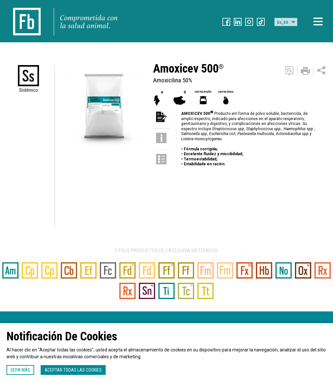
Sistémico (28, 90)
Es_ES (282, 22)
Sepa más (20, 370)
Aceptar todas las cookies (73, 370)
